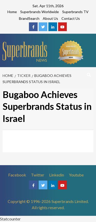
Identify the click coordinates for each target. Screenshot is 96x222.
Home (12, 12)
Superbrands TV (75, 12)
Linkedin (56, 174)
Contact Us (70, 18)
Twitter (37, 174)
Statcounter (10, 218)
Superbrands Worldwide (39, 12)
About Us (50, 18)
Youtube (76, 174)
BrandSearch (29, 18)
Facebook (17, 174)
